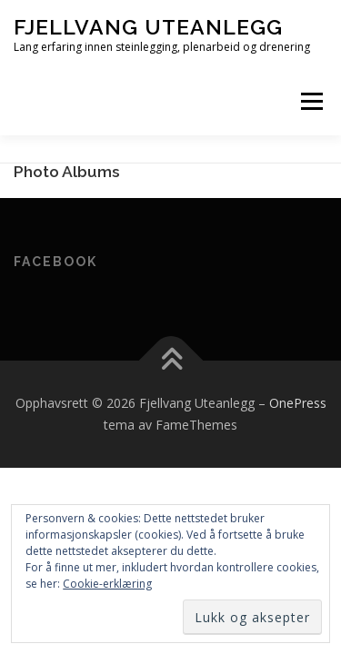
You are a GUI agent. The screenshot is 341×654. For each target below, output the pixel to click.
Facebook (55, 261)
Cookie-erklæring (107, 583)
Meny (310, 101)
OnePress (297, 402)
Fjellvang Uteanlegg (148, 27)
